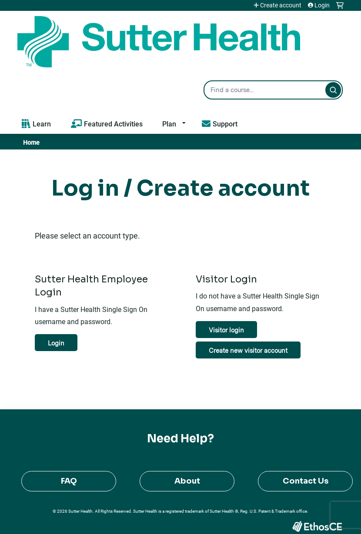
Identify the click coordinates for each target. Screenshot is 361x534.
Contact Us (305, 481)
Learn (42, 123)
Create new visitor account (248, 350)
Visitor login (226, 330)
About (187, 481)
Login (322, 5)
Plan (169, 123)
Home (31, 142)
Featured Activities (113, 123)
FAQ (69, 481)
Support (225, 123)
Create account (280, 5)
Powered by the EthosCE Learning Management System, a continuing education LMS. (317, 526)
